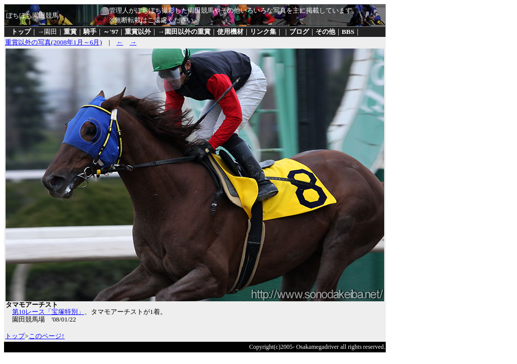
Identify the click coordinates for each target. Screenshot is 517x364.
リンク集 (263, 31)
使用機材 (230, 31)
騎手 (89, 31)
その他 (325, 31)
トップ (21, 31)
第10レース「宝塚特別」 (48, 311)
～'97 (110, 31)
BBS (348, 31)
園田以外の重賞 (188, 31)
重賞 (70, 31)
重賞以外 (138, 31)
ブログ (299, 31)
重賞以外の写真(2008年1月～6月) (53, 42)
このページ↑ (47, 336)
